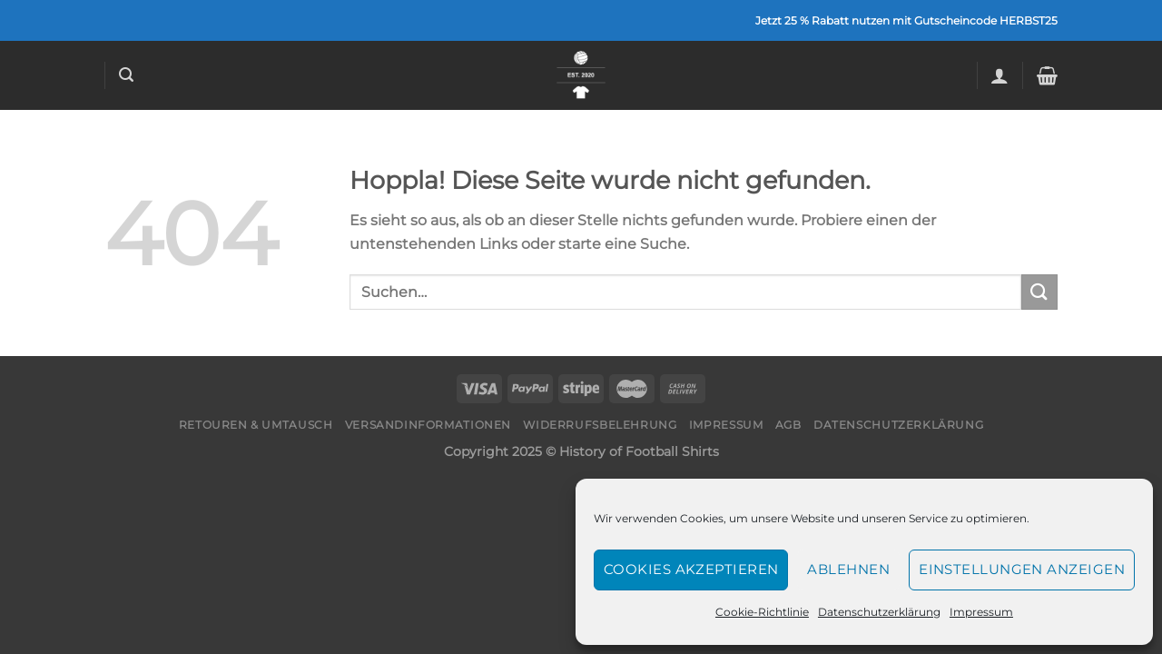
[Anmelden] (999, 75)
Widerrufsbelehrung (599, 424)
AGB (788, 424)
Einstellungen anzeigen (1022, 569)
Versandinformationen (428, 424)
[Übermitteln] (1039, 292)
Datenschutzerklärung (879, 612)
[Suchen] (126, 75)
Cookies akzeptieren (691, 569)
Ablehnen (848, 569)
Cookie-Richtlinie (762, 612)
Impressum (981, 612)
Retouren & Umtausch (256, 424)
